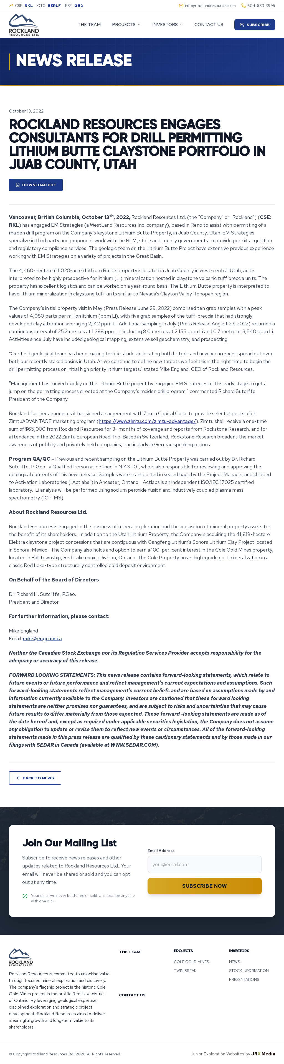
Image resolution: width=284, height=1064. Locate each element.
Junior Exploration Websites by (233, 1054)
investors (167, 24)
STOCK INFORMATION (249, 970)
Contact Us (208, 24)
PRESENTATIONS (244, 979)
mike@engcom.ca (42, 638)
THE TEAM (129, 951)
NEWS (234, 961)
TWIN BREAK (185, 970)
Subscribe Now (204, 886)
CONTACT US (132, 994)
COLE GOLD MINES (191, 961)
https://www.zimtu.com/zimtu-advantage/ (147, 421)
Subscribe (255, 24)
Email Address (161, 850)
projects (126, 24)
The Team (89, 24)
